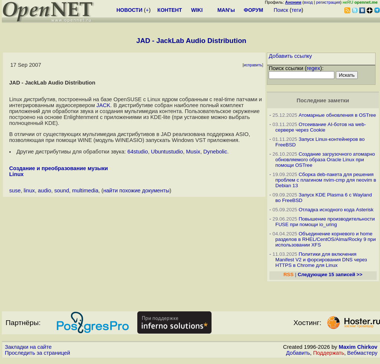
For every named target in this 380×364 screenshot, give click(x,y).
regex (313, 68)
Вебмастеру (362, 353)
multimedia (85, 190)
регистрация (328, 2)
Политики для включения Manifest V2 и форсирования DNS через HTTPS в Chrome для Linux (321, 259)
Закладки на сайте (28, 347)
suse (15, 190)
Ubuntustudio (167, 152)
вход (308, 2)
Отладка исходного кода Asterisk (336, 209)
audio (44, 190)
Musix (193, 152)
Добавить (298, 353)
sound (61, 190)
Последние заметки (323, 100)
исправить (253, 65)
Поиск (281, 10)
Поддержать (328, 353)
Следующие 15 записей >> (330, 274)
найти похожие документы (136, 190)
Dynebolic (215, 152)
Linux (16, 174)
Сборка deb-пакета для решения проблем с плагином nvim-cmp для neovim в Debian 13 (325, 180)
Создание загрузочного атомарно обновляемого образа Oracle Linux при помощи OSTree (325, 159)
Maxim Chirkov (358, 347)
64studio (137, 152)
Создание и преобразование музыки (58, 168)
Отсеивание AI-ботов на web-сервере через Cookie (320, 127)
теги (296, 10)
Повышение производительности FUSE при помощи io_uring (325, 221)
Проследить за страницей (37, 353)
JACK (103, 105)
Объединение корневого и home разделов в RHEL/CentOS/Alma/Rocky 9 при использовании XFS (325, 239)
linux (29, 190)
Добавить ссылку (290, 56)
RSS (289, 274)
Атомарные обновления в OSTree (337, 115)
